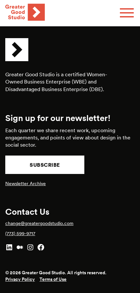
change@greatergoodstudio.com (39, 223)
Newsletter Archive (25, 183)
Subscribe (45, 164)
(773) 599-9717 (20, 233)
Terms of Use (53, 279)
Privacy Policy (20, 279)
